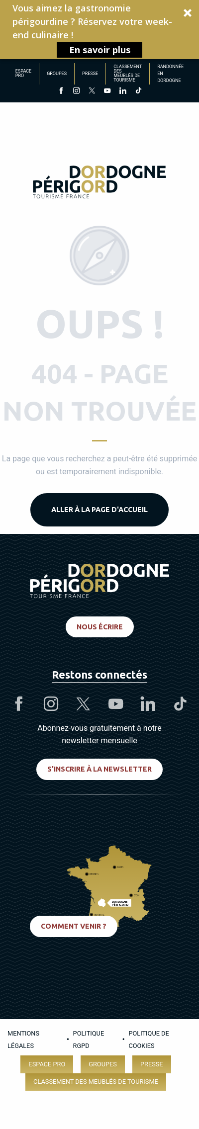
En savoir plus (99, 50)
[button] (99, 29)
